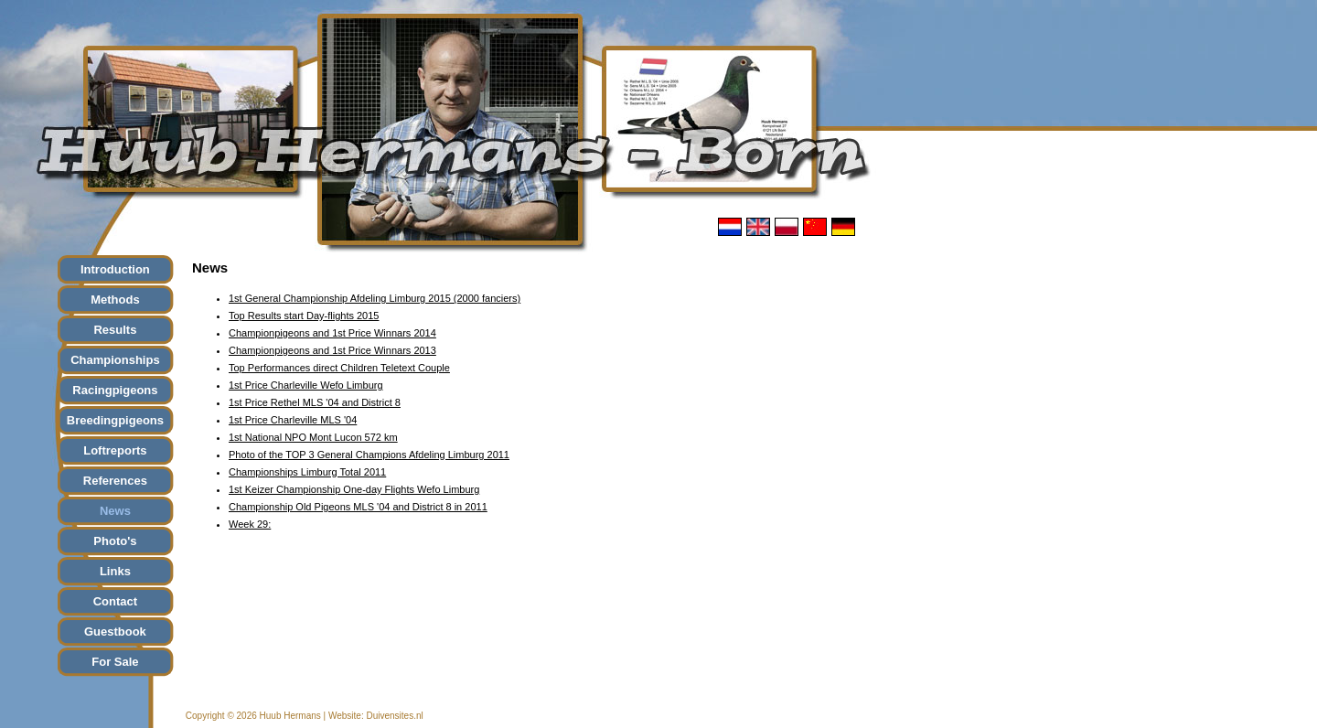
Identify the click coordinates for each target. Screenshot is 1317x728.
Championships (115, 360)
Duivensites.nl (394, 716)
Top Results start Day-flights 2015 (304, 315)
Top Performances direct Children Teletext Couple (339, 367)
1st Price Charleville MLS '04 (293, 419)
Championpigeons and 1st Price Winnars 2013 (332, 350)
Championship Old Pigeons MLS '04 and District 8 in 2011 (358, 506)
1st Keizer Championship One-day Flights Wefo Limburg (354, 489)
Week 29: (250, 524)
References (115, 480)
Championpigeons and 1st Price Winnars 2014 (332, 332)
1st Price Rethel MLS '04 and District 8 (315, 402)
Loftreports (114, 450)
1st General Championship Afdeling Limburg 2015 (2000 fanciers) (374, 298)
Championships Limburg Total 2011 (307, 471)
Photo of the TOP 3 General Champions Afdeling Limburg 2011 (369, 454)
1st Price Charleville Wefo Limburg (306, 385)
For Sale (114, 662)
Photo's (114, 541)
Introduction (115, 269)
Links (115, 571)
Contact (115, 601)
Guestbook (115, 631)
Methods (115, 299)
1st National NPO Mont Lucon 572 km (313, 437)
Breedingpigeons (115, 420)
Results (114, 330)
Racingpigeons (114, 390)
